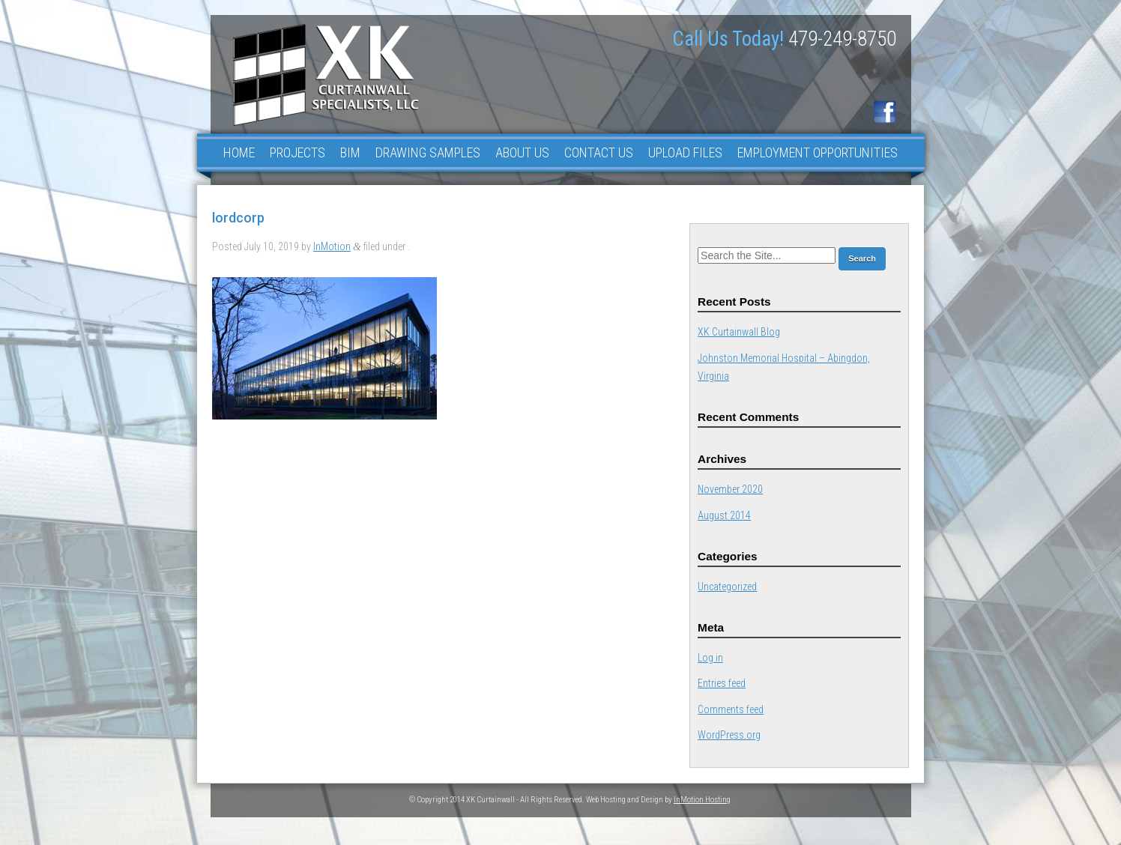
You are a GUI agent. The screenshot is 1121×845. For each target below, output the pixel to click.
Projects (297, 152)
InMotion (332, 246)
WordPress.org (729, 735)
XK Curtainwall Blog (739, 332)
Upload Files (685, 152)
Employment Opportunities (817, 152)
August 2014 (724, 515)
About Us (522, 152)
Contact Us (598, 152)
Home (239, 152)
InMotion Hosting (702, 800)
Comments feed (731, 709)
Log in (710, 658)
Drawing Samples (427, 152)
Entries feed (722, 683)
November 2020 (730, 489)
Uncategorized (727, 587)
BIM (350, 152)
